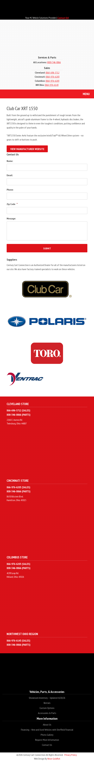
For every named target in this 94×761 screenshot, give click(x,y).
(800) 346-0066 (54, 62)
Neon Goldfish (53, 758)
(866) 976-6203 (53, 76)
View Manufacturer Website (27, 149)
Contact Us (47, 744)
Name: (10, 161)
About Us (47, 724)
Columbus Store (17, 557)
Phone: (10, 189)
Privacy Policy (70, 754)
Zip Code (12, 204)
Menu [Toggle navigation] (84, 94)
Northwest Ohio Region (22, 634)
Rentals (47, 702)
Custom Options (47, 708)
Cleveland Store (18, 404)
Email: (10, 175)
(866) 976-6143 (52, 84)
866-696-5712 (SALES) (18, 410)
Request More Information (47, 739)
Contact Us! (63, 17)
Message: (11, 218)
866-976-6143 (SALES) (18, 640)
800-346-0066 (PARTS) (18, 414)
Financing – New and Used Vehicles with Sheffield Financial (47, 729)
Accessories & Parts (47, 713)
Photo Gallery (47, 734)
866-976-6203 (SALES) (18, 487)
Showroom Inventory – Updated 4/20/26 (47, 697)
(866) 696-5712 (52, 72)
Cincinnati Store (18, 481)
